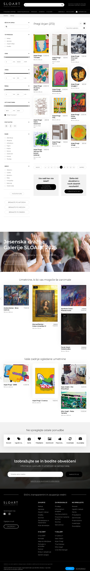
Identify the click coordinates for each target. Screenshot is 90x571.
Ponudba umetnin (9, 11)
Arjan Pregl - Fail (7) (56, 143)
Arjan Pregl (59, 541)
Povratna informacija (46, 187)
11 (67, 167)
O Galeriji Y (59, 536)
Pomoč (40, 549)
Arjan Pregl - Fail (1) (56, 58)
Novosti (75, 506)
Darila (74, 512)
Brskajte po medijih (17, 207)
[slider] (4, 57)
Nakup (40, 506)
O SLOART (41, 536)
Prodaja (34, 11)
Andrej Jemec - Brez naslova (11, 309)
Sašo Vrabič (59, 538)
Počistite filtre (17, 193)
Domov (6, 15)
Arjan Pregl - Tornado (38, 56)
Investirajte (76, 523)
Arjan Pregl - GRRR (10, 385)
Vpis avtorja (59, 525)
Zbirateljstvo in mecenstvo (43, 522)
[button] (75, 28)
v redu (70, 568)
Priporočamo (77, 520)
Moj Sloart (70, 11)
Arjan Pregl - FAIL (56, 116)
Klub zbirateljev (43, 525)
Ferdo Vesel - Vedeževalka (66, 348)
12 (70, 167)
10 (64, 167)
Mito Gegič (59, 547)
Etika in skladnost (44, 552)
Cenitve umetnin (61, 514)
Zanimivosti (76, 518)
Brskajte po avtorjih (17, 202)
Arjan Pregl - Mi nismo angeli (38, 88)
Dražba (40, 515)
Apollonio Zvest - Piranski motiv (67, 309)
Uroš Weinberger (61, 550)
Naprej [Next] (82, 167)
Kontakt (41, 538)
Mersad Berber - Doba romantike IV (39, 325)
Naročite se (74, 474)
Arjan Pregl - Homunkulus (56, 90)
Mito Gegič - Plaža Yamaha (67, 412)
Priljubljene (76, 515)
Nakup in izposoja (23, 11)
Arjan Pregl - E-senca (39, 401)
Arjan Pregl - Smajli (75, 144)
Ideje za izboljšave (44, 541)
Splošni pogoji (43, 555)
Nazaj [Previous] (38, 167)
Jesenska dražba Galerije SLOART (21, 263)
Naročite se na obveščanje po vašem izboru (45, 481)
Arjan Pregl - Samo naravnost (38, 122)
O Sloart (49, 11)
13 (73, 167)
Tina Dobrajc (59, 544)
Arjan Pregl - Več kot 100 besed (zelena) (38, 152)
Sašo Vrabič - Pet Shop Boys (67, 388)
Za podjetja (76, 526)
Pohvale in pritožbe (42, 545)
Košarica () (81, 11)
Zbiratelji (61, 11)
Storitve (41, 11)
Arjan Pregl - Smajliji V (75, 85)
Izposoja (41, 509)
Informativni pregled (59, 510)
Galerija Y (11, 526)
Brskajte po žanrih (17, 212)
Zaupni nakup (43, 512)
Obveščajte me (74, 191)
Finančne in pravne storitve (62, 518)
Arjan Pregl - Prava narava (75, 116)
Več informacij (80, 568)
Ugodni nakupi (77, 509)
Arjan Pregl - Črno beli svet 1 (75, 58)
